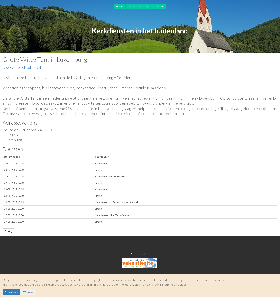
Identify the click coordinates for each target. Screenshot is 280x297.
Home (119, 6)
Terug (8, 231)
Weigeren (28, 291)
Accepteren (11, 291)
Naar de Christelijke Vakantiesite (146, 6)
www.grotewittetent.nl (22, 67)
